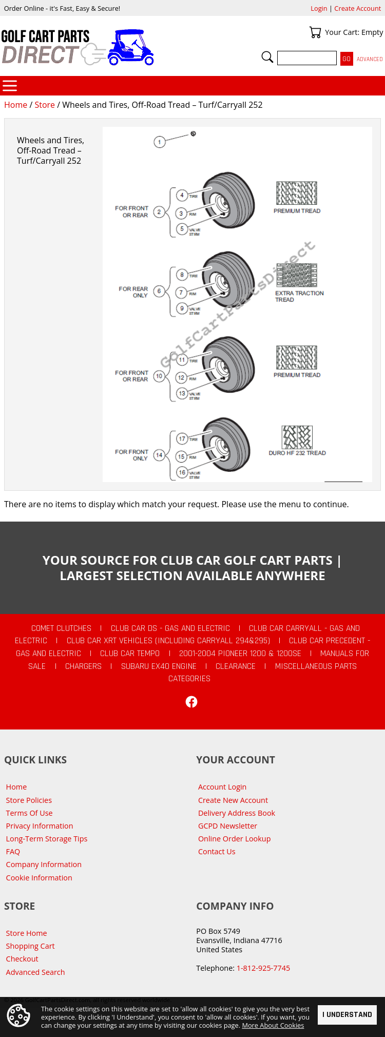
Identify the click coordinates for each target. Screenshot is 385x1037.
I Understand (347, 1014)
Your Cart (315, 32)
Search (267, 57)
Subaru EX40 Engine (159, 666)
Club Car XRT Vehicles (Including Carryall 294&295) (168, 640)
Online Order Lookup (234, 838)
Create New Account (233, 800)
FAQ (13, 851)
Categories (10, 85)
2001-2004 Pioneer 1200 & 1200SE (240, 653)
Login (319, 8)
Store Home (26, 933)
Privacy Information (39, 826)
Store (44, 104)
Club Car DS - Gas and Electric (170, 628)
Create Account (357, 8)
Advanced (370, 59)
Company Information (44, 864)
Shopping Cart (30, 946)
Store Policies (29, 800)
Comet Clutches (61, 628)
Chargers (83, 666)
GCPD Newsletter (227, 826)
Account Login (222, 787)
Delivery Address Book (236, 813)
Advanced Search (35, 972)
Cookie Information (39, 877)
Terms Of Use (29, 813)
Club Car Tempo (130, 653)
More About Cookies (273, 1025)
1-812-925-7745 (263, 968)
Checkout (22, 959)
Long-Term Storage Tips (47, 838)
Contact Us (217, 851)
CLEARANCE (236, 666)
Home (15, 104)
